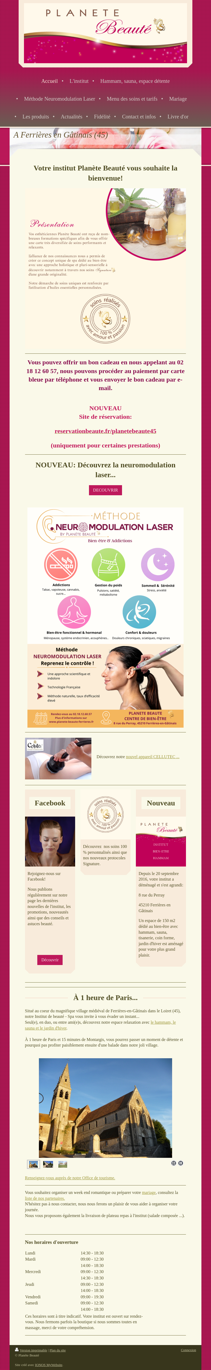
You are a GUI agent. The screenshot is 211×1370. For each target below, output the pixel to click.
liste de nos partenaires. (45, 1198)
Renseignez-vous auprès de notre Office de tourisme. (70, 1178)
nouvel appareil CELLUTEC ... (153, 756)
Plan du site (58, 1350)
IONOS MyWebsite (48, 1365)
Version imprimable (31, 1350)
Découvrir (50, 960)
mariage (149, 1192)
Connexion (188, 1350)
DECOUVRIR (105, 490)
